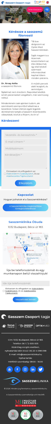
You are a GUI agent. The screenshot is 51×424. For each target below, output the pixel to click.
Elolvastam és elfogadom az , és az (22, 173)
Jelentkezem (35, 9)
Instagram (25, 369)
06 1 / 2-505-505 (30, 343)
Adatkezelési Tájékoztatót (19, 176)
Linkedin (33, 369)
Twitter (40, 369)
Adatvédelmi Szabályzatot (19, 173)
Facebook (17, 369)
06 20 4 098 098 (37, 350)
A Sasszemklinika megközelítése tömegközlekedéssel (25, 207)
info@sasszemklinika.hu (29, 354)
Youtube (9, 369)
